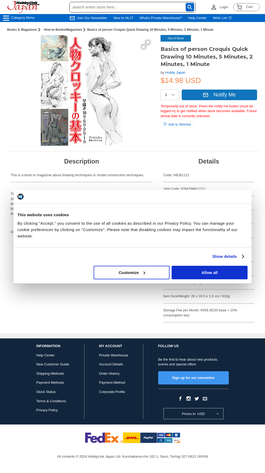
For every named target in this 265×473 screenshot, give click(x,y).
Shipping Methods (50, 373)
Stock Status (46, 392)
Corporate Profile (112, 392)
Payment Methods (50, 382)
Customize (132, 272)
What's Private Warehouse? (161, 18)
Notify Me (219, 95)
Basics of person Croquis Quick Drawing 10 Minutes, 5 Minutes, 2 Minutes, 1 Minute (150, 30)
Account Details (111, 364)
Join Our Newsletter (92, 18)
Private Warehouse (113, 355)
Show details (224, 256)
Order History (109, 373)
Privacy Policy (47, 410)
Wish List (222, 18)
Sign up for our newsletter (193, 378)
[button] (145, 44)
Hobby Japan (175, 72)
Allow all (210, 272)
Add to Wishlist (177, 124)
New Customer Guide (52, 364)
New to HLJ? (123, 18)
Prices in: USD (193, 414)
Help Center (197, 18)
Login (224, 7)
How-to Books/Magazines (63, 30)
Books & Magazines (22, 30)
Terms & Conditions (51, 401)
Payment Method (112, 382)
